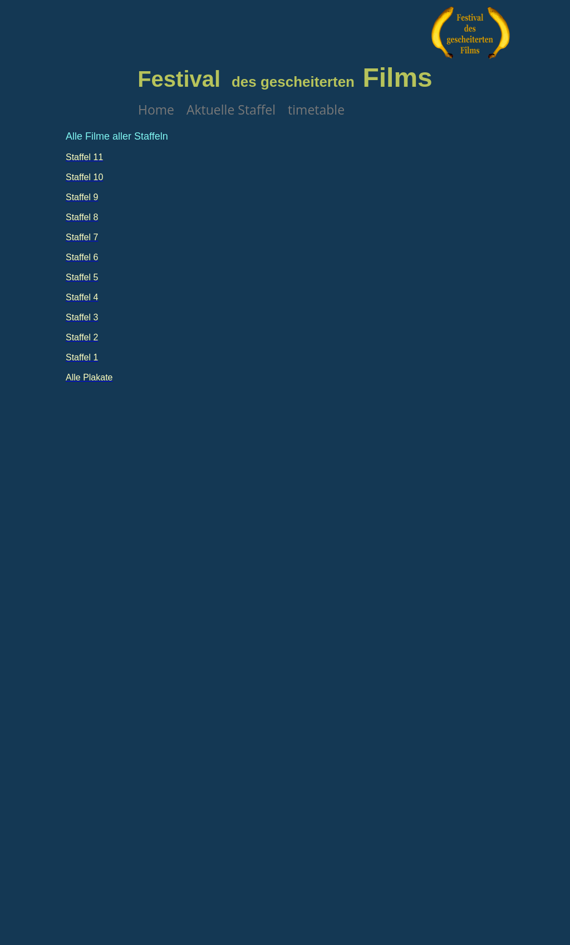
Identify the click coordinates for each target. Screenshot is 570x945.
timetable (316, 109)
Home (156, 109)
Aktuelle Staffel (231, 109)
